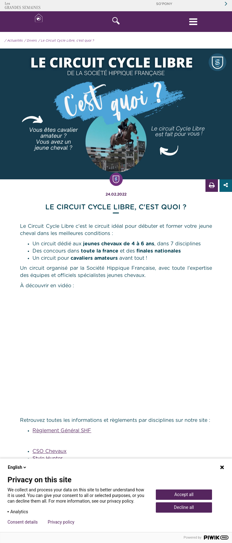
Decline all (184, 507)
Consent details (22, 522)
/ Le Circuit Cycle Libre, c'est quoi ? (66, 40)
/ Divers (30, 40)
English (17, 467)
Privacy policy (61, 522)
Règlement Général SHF (61, 430)
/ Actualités (14, 40)
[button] (116, 21)
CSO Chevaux (49, 451)
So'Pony (164, 4)
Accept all (184, 494)
